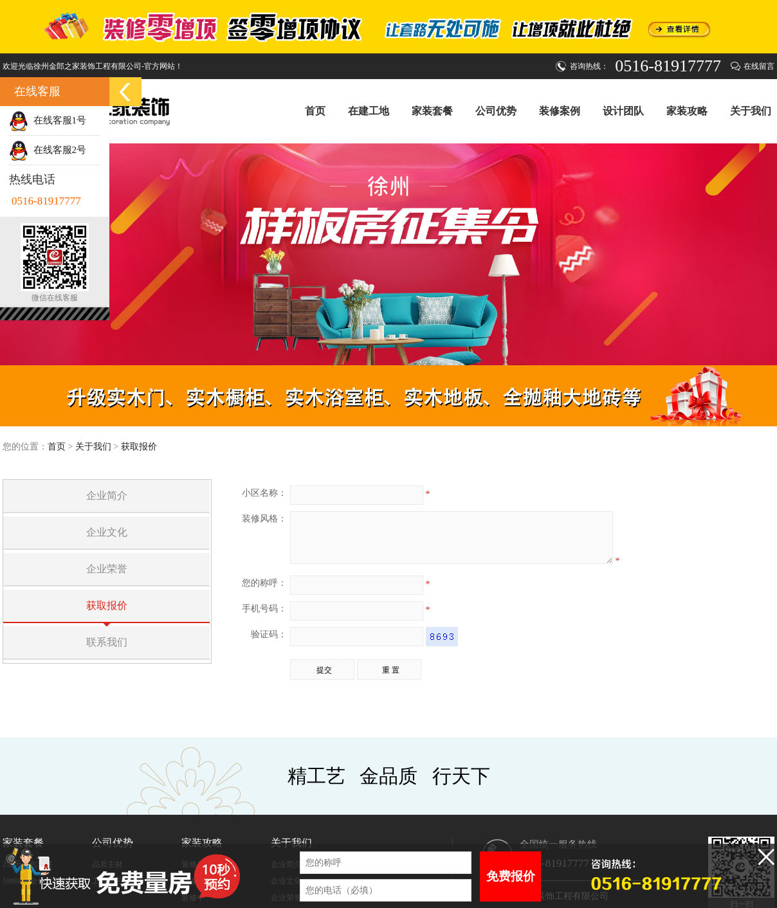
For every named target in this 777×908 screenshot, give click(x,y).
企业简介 (106, 495)
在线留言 (759, 66)
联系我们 (106, 642)
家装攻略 (687, 110)
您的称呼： (264, 592)
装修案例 (559, 110)
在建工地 (368, 110)
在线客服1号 (47, 120)
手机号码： (264, 618)
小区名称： (264, 493)
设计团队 (623, 110)
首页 (315, 110)
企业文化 (106, 532)
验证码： (269, 644)
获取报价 (139, 446)
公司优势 (495, 110)
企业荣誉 (106, 568)
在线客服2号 (47, 150)
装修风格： (264, 518)
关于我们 (750, 110)
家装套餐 (432, 110)
